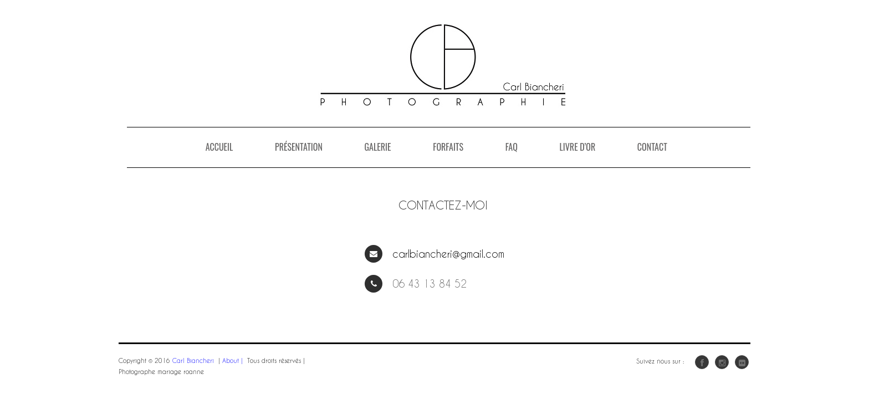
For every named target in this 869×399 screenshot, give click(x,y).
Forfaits (448, 147)
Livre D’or (577, 147)
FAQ (511, 147)
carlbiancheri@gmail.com (448, 253)
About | (232, 360)
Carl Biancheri (193, 360)
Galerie (377, 147)
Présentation (299, 147)
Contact (652, 147)
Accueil (219, 147)
